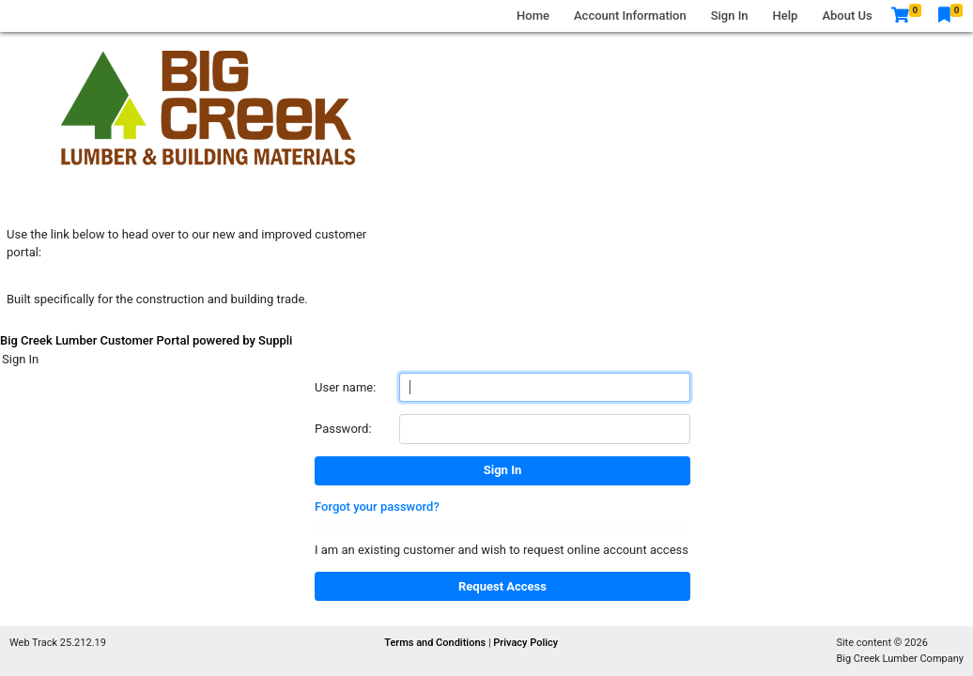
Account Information (630, 15)
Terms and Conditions (436, 643)
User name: (345, 387)
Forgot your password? (377, 506)
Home (533, 15)
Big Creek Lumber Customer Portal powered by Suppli (146, 340)
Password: (343, 429)
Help (785, 15)
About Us (847, 15)
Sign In (730, 15)
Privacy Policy (525, 643)
